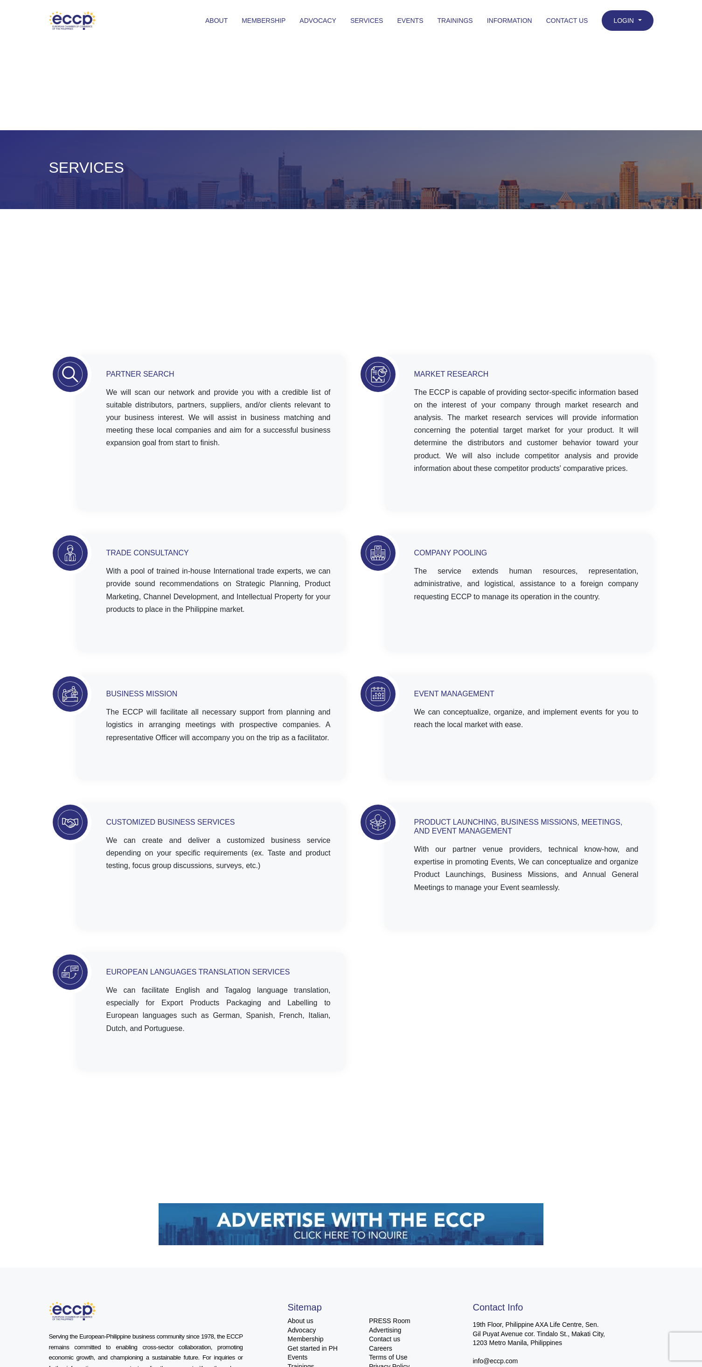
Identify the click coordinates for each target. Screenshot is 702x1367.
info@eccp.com (495, 1361)
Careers (380, 1348)
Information (509, 20)
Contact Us (567, 20)
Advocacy (317, 20)
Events (410, 20)
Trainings (455, 20)
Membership (263, 20)
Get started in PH (313, 1348)
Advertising (385, 1330)
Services (366, 20)
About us (300, 1321)
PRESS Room (389, 1321)
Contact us (384, 1339)
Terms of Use (388, 1357)
